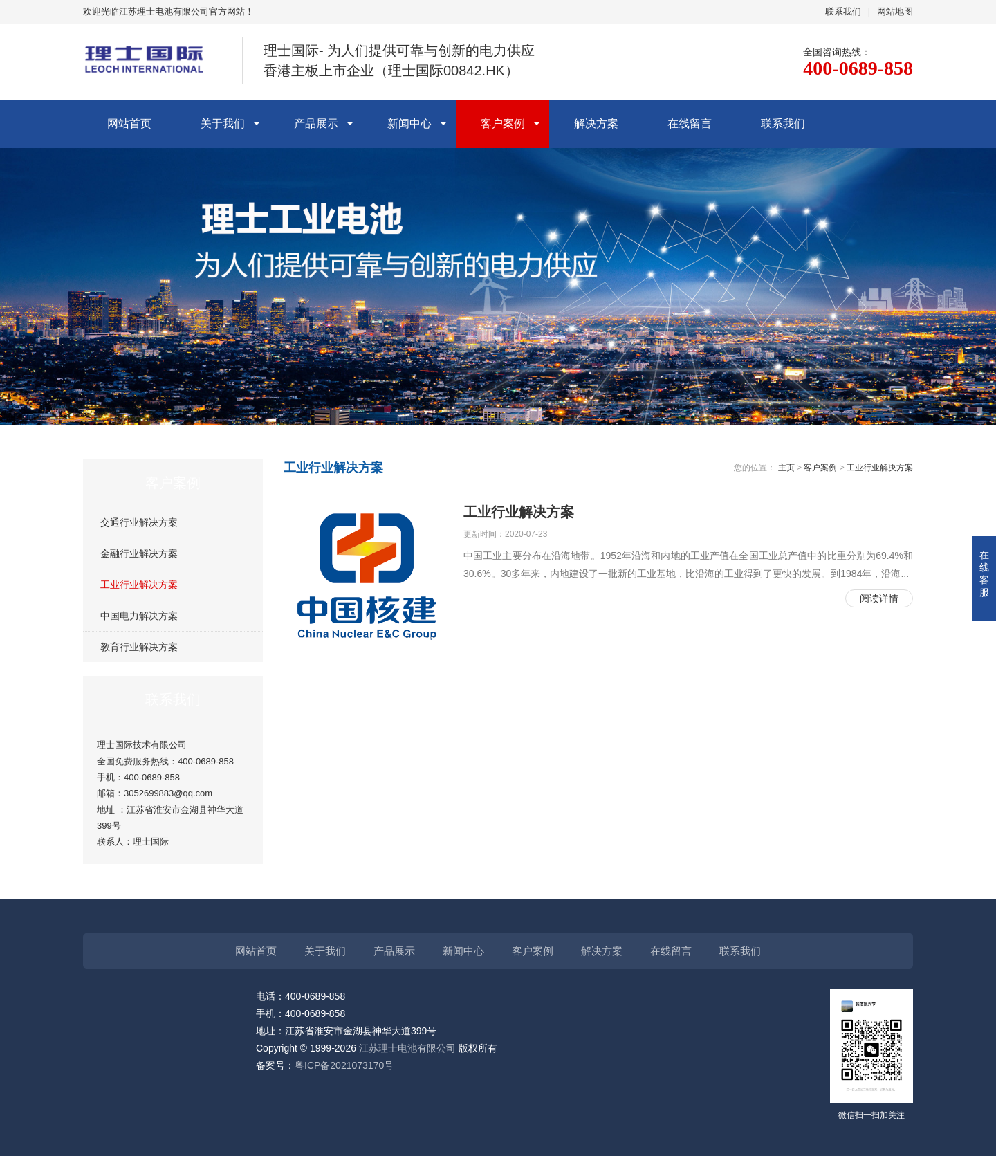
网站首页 (129, 123)
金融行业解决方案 (139, 553)
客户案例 (503, 123)
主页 (786, 468)
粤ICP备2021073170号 (344, 1065)
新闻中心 (409, 123)
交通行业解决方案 (139, 522)
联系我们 (843, 11)
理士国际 (151, 841)
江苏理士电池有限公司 (407, 1048)
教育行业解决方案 (139, 646)
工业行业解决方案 (139, 584)
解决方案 (596, 123)
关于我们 (223, 123)
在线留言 (689, 123)
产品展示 (316, 123)
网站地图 (895, 11)
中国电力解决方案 (139, 615)
